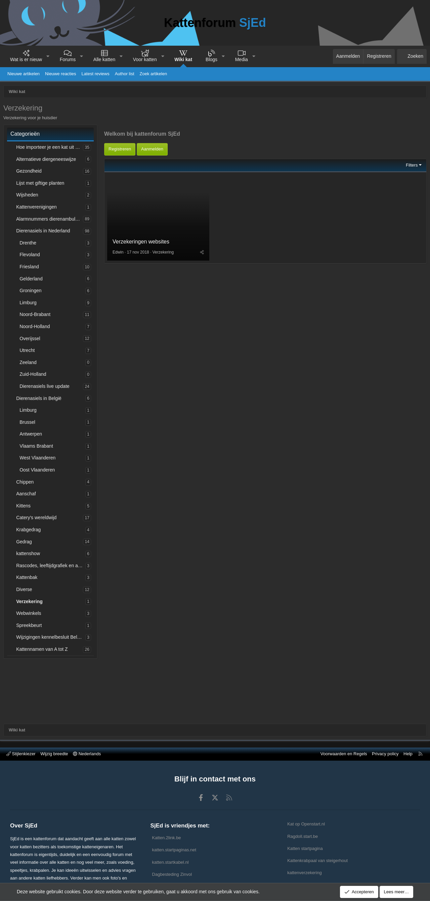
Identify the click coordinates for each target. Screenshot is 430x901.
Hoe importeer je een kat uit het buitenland (51, 148)
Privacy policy (385, 753)
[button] (48, 56)
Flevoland (31, 256)
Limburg (29, 304)
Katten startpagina (305, 848)
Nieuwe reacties (60, 73)
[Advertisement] (265, 172)
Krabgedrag (30, 531)
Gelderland (32, 280)
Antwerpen (32, 435)
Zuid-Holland (34, 375)
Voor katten (145, 59)
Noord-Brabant (36, 316)
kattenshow (30, 555)
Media (241, 59)
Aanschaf (27, 495)
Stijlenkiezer (21, 753)
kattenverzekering (304, 872)
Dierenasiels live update (46, 388)
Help (408, 753)
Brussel (29, 423)
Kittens (25, 507)
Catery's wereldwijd (38, 519)
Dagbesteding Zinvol (172, 874)
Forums (68, 59)
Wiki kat (183, 59)
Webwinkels (30, 615)
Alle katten (104, 59)
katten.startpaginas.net (174, 849)
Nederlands (87, 753)
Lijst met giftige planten (42, 184)
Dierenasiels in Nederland (45, 232)
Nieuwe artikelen (23, 73)
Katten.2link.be (166, 837)
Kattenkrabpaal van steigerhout (317, 860)
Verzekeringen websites (142, 309)
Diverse (26, 591)
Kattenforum (215, 23)
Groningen (32, 292)
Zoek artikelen (153, 73)
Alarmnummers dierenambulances (51, 220)
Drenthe (29, 244)
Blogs (211, 59)
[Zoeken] (412, 56)
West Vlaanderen (39, 459)
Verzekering (31, 603)
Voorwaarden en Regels (343, 753)
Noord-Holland (36, 328)
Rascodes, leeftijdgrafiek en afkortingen (52, 567)
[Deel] (203, 319)
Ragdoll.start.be (302, 836)
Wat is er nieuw (26, 59)
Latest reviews (96, 73)
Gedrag (26, 543)
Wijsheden (29, 196)
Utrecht (28, 352)
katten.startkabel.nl (170, 862)
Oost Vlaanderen (38, 471)
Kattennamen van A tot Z (43, 651)
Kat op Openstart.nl (306, 823)
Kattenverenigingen (38, 208)
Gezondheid (30, 172)
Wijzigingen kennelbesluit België (51, 638)
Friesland (31, 268)
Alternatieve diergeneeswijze (48, 161)
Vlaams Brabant (38, 447)
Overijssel (31, 340)
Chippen (26, 483)
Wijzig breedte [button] (54, 753)
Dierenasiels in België (40, 400)
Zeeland (29, 364)
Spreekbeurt (30, 627)
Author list (124, 73)
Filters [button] (410, 230)
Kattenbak (28, 579)
